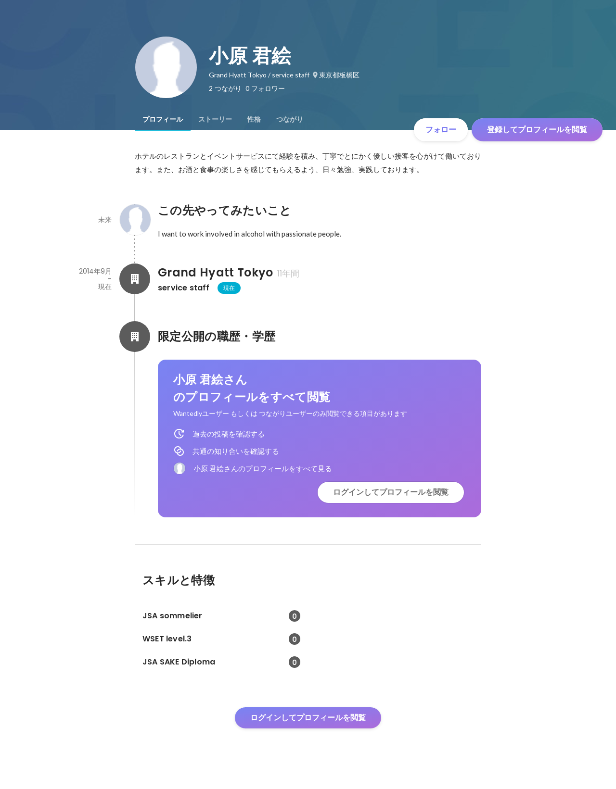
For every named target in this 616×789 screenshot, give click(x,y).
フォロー (440, 129)
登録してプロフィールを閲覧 (537, 129)
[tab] (163, 119)
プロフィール (162, 119)
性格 (254, 119)
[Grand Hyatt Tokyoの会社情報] (134, 278)
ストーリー (215, 119)
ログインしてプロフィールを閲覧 (391, 492)
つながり (289, 119)
